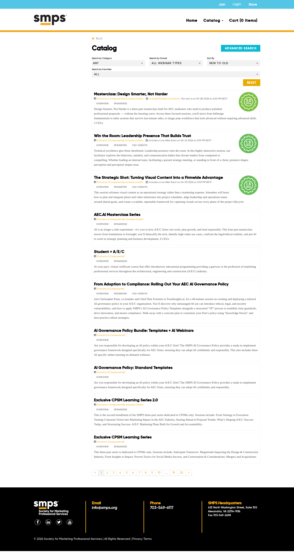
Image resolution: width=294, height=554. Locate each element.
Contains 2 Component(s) (110, 289)
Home (192, 21)
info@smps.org (104, 508)
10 (159, 472)
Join (221, 4)
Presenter (120, 145)
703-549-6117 (161, 508)
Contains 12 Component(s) (111, 372)
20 (181, 472)
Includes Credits (134, 99)
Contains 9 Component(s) (110, 256)
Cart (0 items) (243, 21)
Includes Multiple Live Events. (165, 99)
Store (252, 4)
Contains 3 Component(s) (110, 140)
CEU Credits (140, 145)
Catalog (213, 21)
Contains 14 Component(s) (111, 335)
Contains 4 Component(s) (110, 99)
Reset (252, 82)
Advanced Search (241, 48)
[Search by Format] (176, 63)
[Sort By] (233, 63)
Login (237, 4)
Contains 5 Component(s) (110, 219)
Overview (102, 104)
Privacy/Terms (142, 538)
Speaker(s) (120, 104)
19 (173, 472)
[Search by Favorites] (176, 74)
